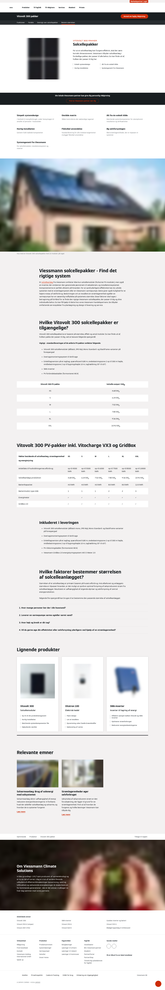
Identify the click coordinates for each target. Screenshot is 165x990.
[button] (158, 984)
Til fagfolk (37, 7)
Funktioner (21, 23)
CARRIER (37, 982)
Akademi (72, 7)
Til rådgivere (50, 7)
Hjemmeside (21, 837)
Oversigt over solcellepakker (47, 23)
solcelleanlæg (47, 282)
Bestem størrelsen (68, 23)
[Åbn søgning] (147, 7)
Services (62, 7)
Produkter (26, 7)
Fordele (31, 23)
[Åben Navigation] (11, 7)
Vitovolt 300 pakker (47, 837)
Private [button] (81, 7)
